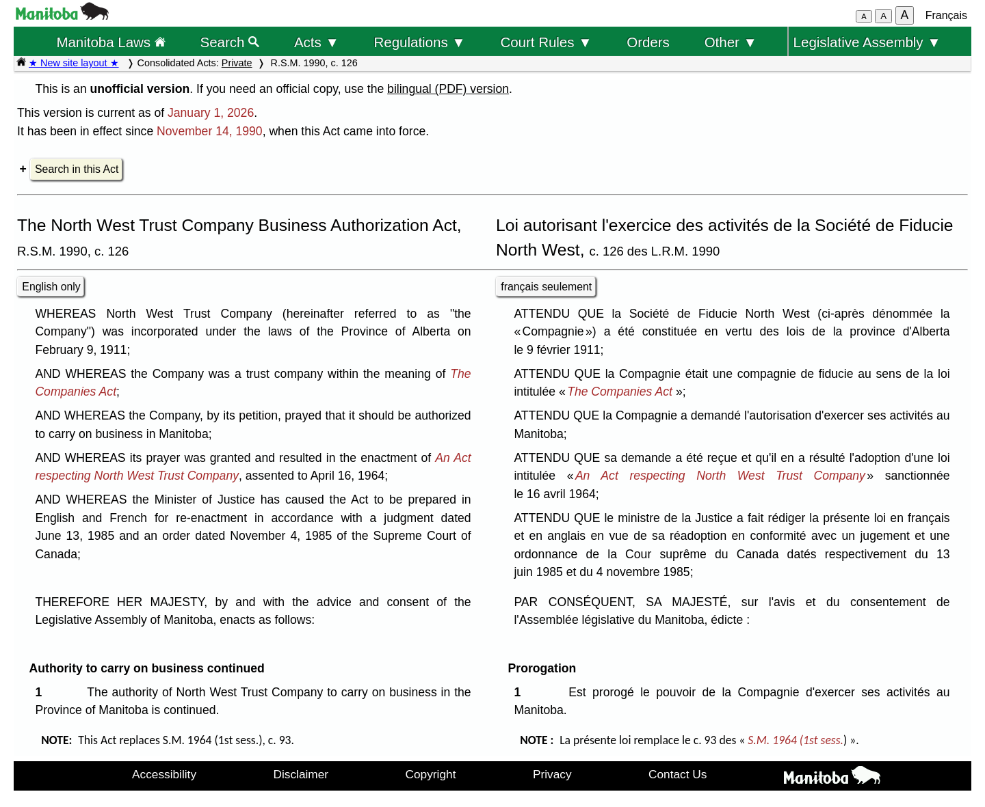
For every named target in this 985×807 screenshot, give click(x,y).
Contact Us (677, 774)
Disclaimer (301, 774)
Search (230, 42)
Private (237, 62)
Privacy (552, 774)
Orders (648, 42)
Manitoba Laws (110, 42)
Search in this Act (76, 169)
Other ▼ (731, 42)
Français (946, 15)
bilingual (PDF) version (448, 89)
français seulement (546, 286)
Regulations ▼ (420, 42)
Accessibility (164, 774)
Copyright (431, 774)
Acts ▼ (316, 42)
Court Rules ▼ (546, 42)
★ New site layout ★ (74, 62)
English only (51, 286)
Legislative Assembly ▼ (867, 42)
